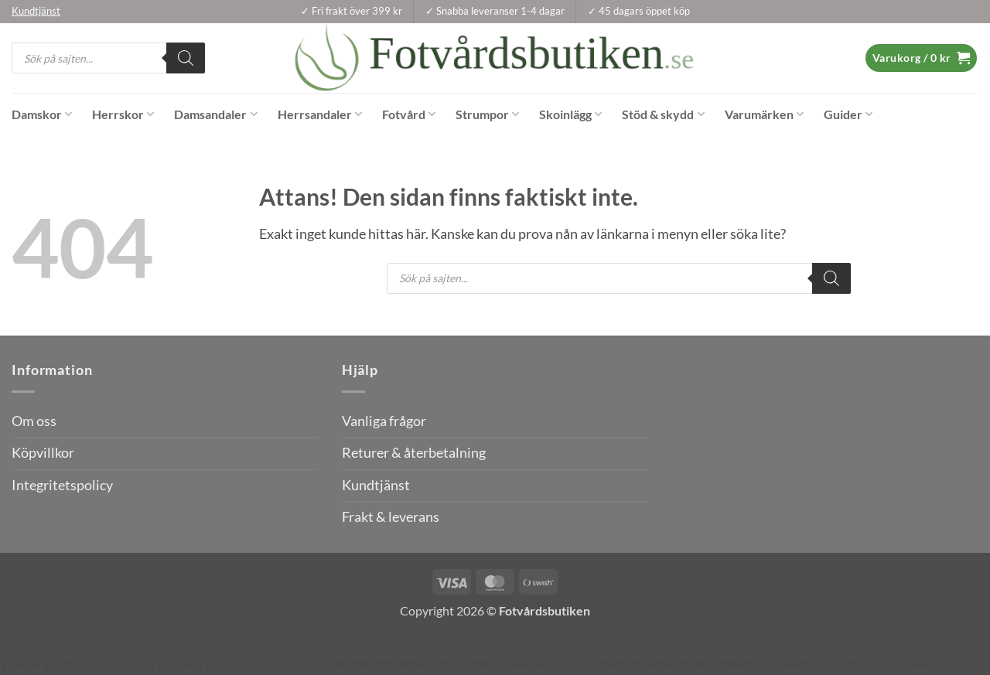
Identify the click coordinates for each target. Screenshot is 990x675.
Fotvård (408, 114)
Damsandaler (215, 114)
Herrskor (123, 114)
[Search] (185, 58)
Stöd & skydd (663, 114)
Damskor (42, 114)
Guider (848, 114)
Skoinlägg (570, 114)
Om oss (34, 421)
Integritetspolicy (62, 485)
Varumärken (764, 114)
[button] (921, 58)
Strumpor (487, 114)
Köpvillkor (43, 453)
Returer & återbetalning (414, 453)
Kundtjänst (376, 485)
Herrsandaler (320, 114)
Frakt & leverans (390, 517)
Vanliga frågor (384, 421)
